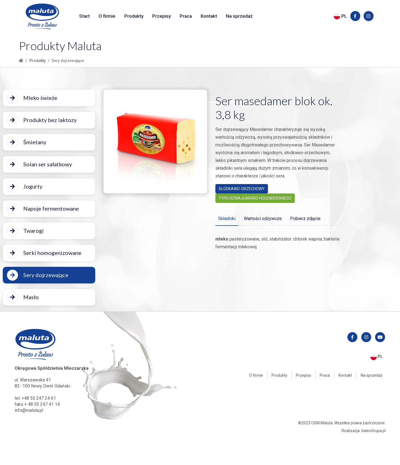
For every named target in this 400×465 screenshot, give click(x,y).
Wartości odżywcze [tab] (263, 218)
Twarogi (25, 230)
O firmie (107, 16)
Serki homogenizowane (44, 253)
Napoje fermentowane (43, 208)
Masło (23, 297)
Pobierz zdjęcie (305, 218)
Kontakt (209, 16)
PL (340, 16)
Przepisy (161, 16)
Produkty (133, 16)
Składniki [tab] (227, 218)
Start (84, 16)
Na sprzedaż (239, 16)
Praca (186, 16)
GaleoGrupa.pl (373, 430)
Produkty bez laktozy (42, 120)
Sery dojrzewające (37, 275)
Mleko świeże (32, 98)
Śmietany (26, 142)
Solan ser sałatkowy (39, 164)
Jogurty (24, 186)
